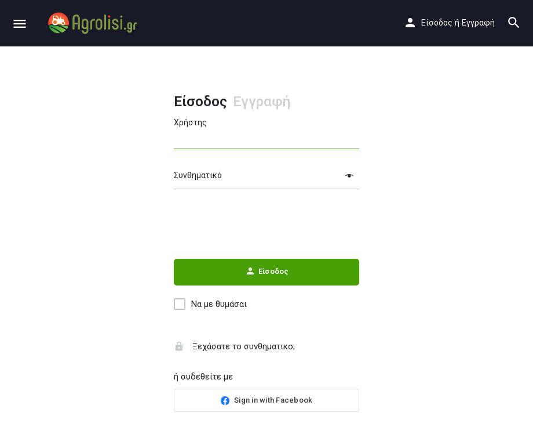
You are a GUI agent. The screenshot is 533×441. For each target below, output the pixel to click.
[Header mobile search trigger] (513, 22)
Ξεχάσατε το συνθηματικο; (234, 346)
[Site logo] (94, 23)
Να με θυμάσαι (219, 304)
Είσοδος (436, 22)
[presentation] (266, 224)
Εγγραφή (478, 22)
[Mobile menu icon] (20, 23)
